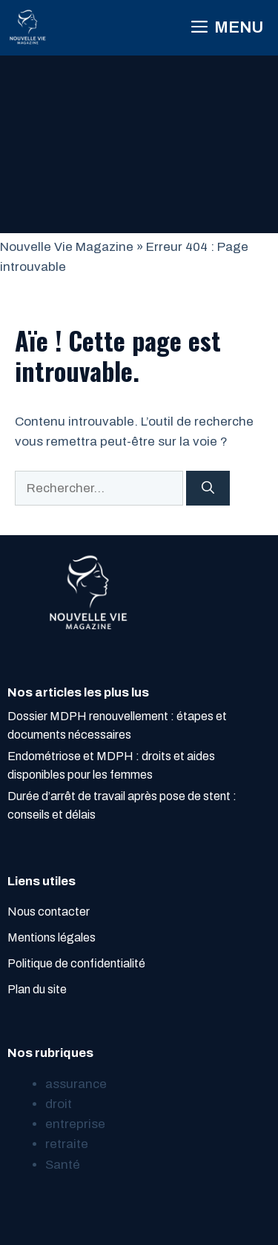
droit (58, 1104)
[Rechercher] (208, 488)
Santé (62, 1165)
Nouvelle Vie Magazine (66, 247)
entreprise (75, 1124)
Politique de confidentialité (76, 963)
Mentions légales (51, 937)
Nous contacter (48, 911)
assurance (76, 1084)
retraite (66, 1144)
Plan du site (37, 989)
